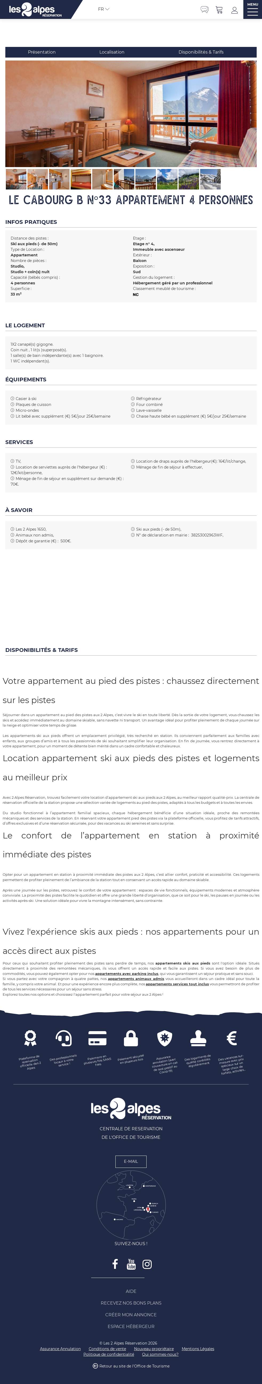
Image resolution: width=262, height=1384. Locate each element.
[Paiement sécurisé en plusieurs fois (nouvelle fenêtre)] (131, 1059)
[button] (219, 9)
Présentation (42, 52)
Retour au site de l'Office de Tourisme (134, 1366)
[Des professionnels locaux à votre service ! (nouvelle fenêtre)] (64, 1061)
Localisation (111, 52)
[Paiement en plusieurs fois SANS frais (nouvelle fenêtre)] (97, 1061)
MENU (252, 4)
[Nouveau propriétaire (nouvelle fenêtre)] (154, 1349)
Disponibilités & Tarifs (201, 52)
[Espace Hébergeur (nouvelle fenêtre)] (131, 1327)
